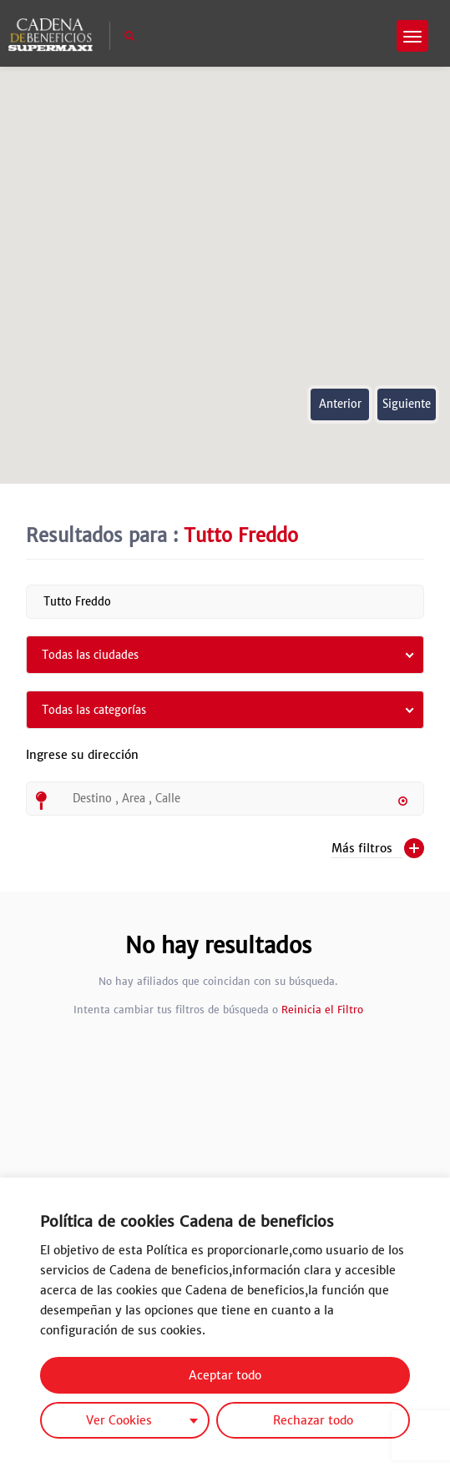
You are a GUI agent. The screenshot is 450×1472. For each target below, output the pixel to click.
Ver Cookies (119, 1420)
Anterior (340, 404)
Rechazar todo (313, 1420)
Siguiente (406, 404)
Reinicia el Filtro (322, 1009)
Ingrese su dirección (82, 764)
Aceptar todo (225, 1375)
